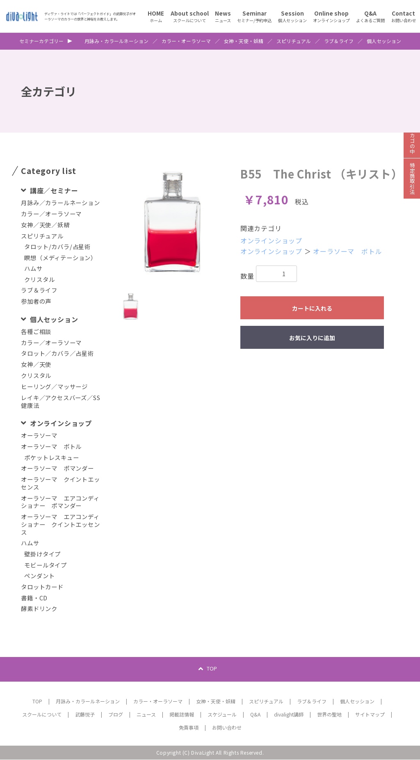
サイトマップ (370, 714)
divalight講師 (289, 714)
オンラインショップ (60, 423)
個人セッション (384, 41)
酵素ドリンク (39, 609)
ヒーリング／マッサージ (54, 387)
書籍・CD (34, 598)
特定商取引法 (412, 184)
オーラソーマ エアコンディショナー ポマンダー (60, 502)
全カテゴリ (48, 91)
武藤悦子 (85, 714)
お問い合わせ (227, 727)
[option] (172, 222)
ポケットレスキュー (51, 458)
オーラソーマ (39, 436)
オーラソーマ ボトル (51, 447)
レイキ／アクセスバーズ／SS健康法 (60, 401)
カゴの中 (412, 147)
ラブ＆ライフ (339, 41)
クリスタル (39, 280)
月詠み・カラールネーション (116, 41)
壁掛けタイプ (42, 554)
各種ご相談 (36, 332)
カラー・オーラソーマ (186, 41)
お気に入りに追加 (312, 338)
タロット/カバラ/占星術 (57, 247)
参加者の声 (36, 301)
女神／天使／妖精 (45, 225)
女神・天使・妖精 (243, 41)
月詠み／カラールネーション (60, 203)
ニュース (146, 714)
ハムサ (33, 268)
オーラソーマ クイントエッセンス (60, 483)
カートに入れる (312, 308)
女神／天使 (36, 365)
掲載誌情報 (181, 714)
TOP (211, 668)
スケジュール (222, 714)
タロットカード (42, 587)
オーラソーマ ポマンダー (57, 468)
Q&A (255, 714)
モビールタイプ (45, 565)
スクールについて (42, 714)
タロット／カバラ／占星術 (57, 353)
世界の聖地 (329, 714)
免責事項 (189, 727)
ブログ (115, 714)
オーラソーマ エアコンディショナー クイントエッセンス (60, 524)
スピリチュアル (293, 41)
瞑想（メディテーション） (60, 258)
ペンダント (39, 576)
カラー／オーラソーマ (51, 214)
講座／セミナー (53, 190)
